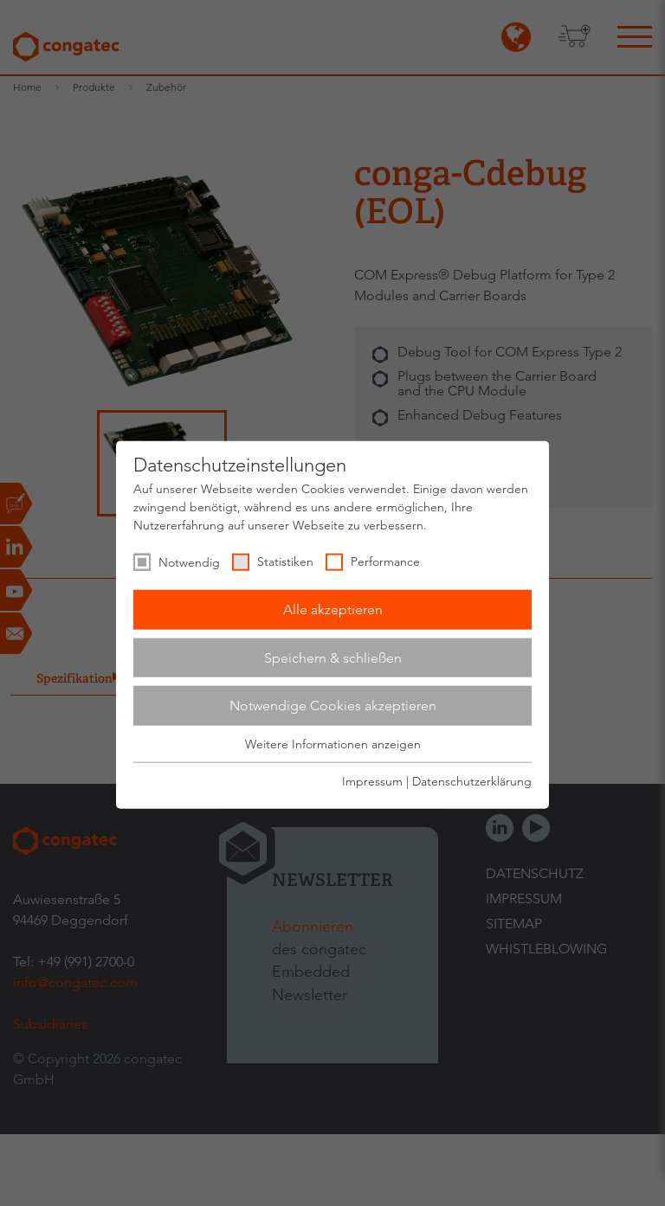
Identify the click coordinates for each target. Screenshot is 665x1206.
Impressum (372, 781)
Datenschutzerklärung (472, 781)
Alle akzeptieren (333, 609)
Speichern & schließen (333, 657)
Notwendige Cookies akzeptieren (332, 705)
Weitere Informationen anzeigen (333, 744)
